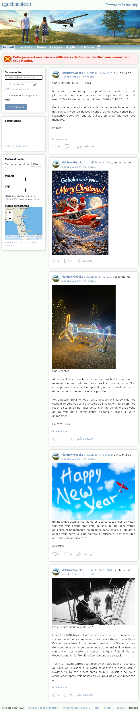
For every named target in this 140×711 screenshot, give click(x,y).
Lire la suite (59, 138)
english (121, 708)
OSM (26, 236)
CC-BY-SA (33, 236)
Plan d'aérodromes (17, 205)
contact (108, 708)
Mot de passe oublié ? (18, 89)
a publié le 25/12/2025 (98, 162)
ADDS (8, 199)
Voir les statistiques (18, 146)
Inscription (26, 47)
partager (88, 146)
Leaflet (10, 236)
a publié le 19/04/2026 (98, 73)
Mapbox (38, 239)
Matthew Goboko (56, 75)
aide (97, 708)
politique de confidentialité (44, 708)
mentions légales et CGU (76, 708)
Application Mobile (80, 47)
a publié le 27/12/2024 (98, 276)
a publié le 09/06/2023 (99, 570)
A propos (56, 47)
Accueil (8, 47)
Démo (41, 47)
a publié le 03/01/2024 (98, 454)
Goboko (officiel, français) (77, 77)
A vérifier (22, 199)
